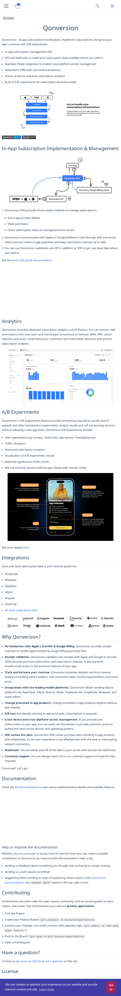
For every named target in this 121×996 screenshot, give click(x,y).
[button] (6, 5)
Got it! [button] (111, 987)
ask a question (54, 961)
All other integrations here (21, 610)
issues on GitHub (30, 961)
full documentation (26, 787)
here (26, 547)
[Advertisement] (60, 291)
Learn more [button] (46, 989)
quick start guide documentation (32, 260)
